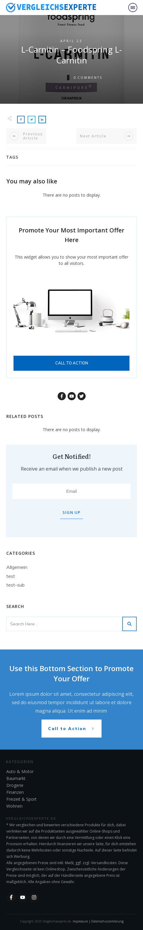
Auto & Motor (20, 771)
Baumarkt (16, 778)
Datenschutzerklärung (107, 921)
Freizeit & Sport (21, 799)
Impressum (80, 921)
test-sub (15, 585)
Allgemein (16, 567)
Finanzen (15, 792)
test (10, 576)
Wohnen (14, 806)
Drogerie (14, 785)
